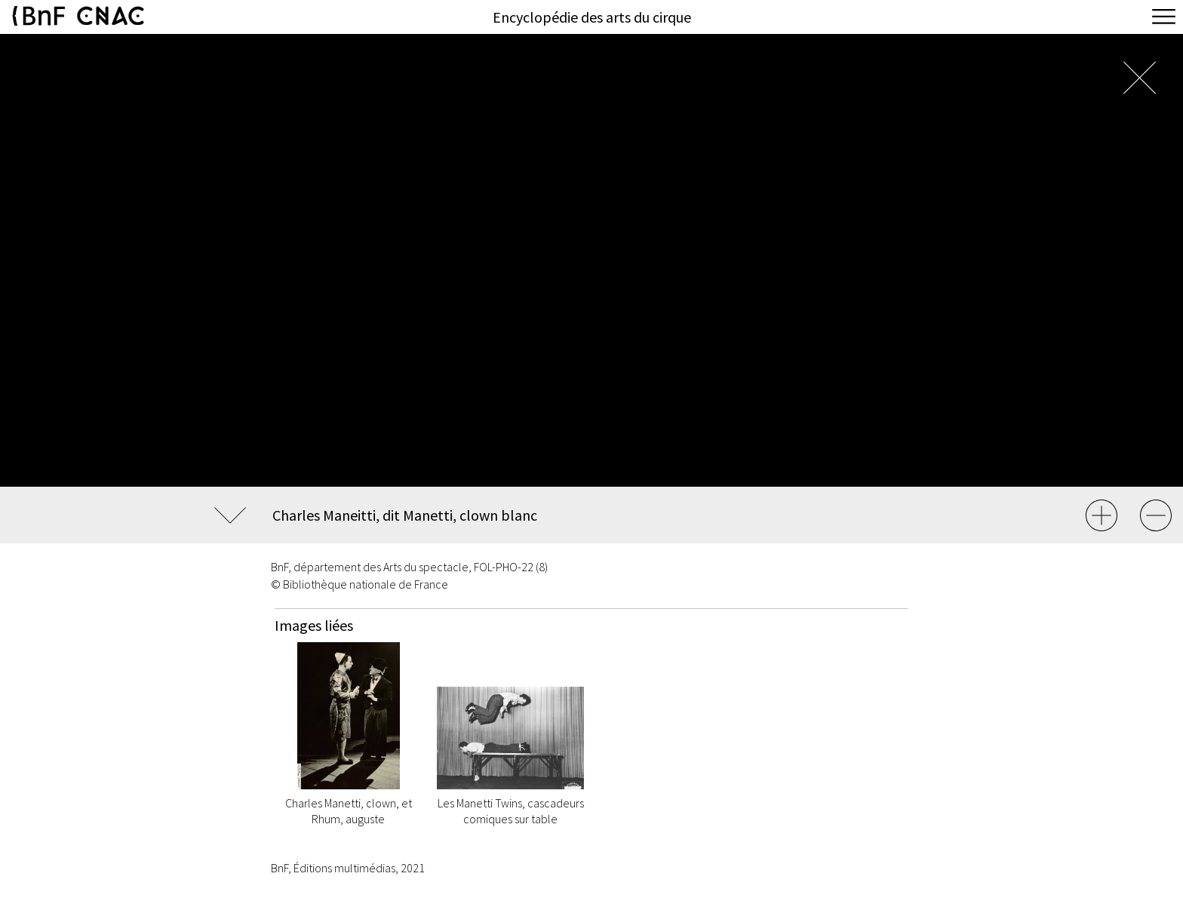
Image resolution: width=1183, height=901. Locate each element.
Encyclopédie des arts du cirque (592, 17)
